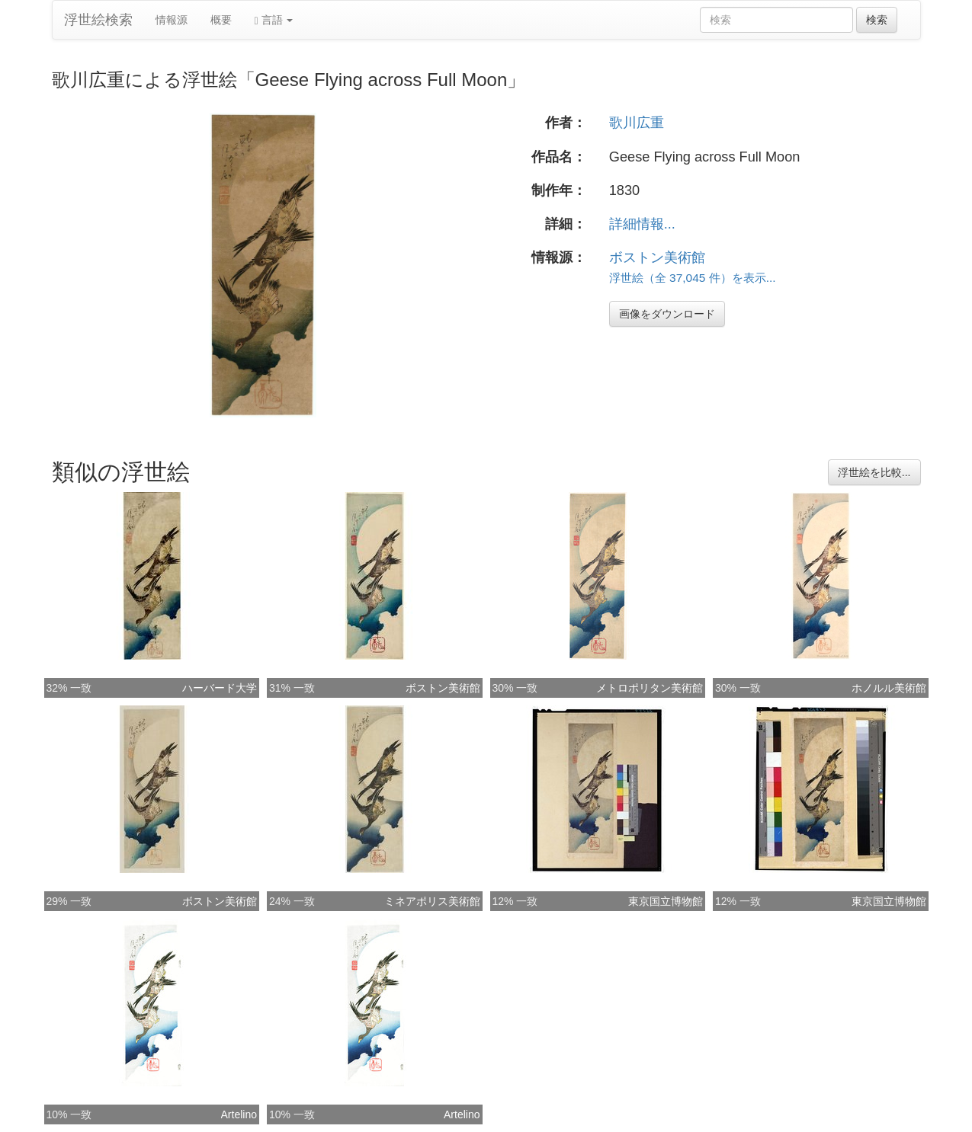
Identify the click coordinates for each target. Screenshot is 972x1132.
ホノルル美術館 (889, 688)
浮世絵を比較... (874, 472)
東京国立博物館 (665, 901)
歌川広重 (636, 122)
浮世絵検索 (98, 19)
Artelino (239, 1114)
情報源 (172, 20)
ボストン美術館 (657, 257)
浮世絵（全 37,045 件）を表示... (692, 277)
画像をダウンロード (667, 314)
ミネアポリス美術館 (432, 901)
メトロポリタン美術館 (649, 688)
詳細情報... (642, 224)
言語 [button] (274, 20)
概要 (221, 20)
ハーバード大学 (219, 688)
